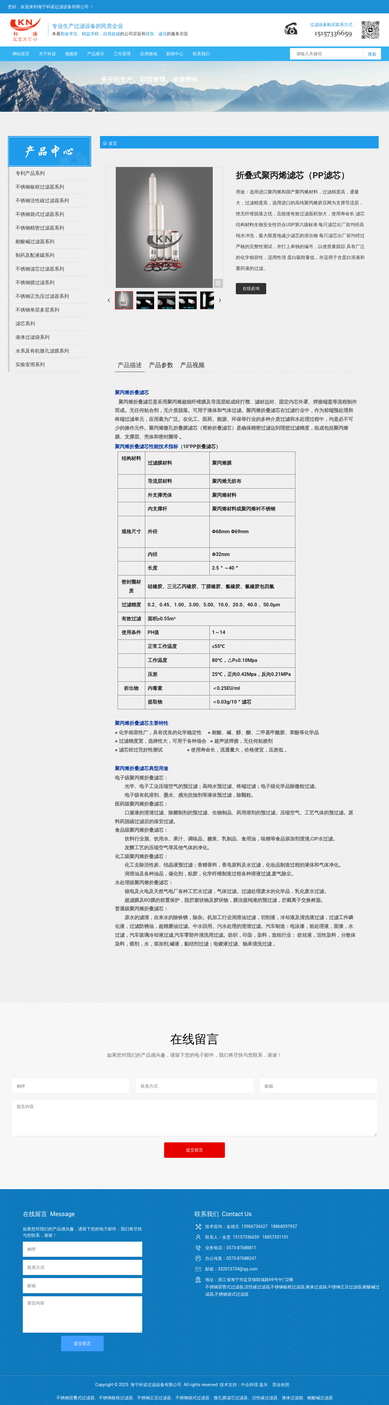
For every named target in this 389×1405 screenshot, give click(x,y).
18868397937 (284, 1226)
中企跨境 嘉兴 (254, 1384)
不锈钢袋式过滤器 (192, 1397)
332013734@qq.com (238, 1269)
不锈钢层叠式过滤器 (75, 1397)
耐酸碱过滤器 (320, 1397)
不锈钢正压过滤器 (154, 1397)
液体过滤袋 (292, 1397)
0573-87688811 (241, 1247)
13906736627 (254, 1226)
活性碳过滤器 (264, 1397)
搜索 (372, 54)
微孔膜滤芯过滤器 (231, 1397)
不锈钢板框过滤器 (116, 1397)
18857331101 (275, 1237)
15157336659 (246, 1237)
